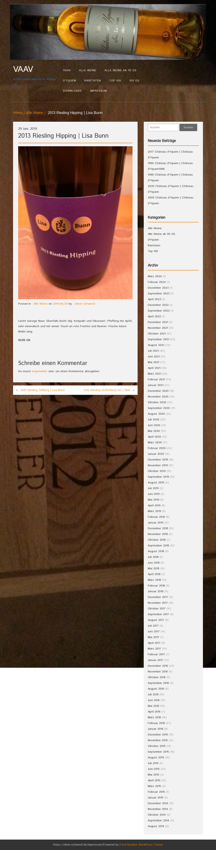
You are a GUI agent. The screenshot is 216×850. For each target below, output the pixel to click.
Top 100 (115, 81)
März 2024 (155, 276)
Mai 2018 (153, 568)
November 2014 (158, 809)
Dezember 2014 (158, 803)
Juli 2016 (153, 694)
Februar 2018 (156, 586)
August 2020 (156, 414)
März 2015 (154, 786)
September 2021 (158, 339)
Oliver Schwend (85, 304)
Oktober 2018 (157, 540)
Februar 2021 (156, 379)
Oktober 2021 (157, 334)
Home (17, 113)
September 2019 (158, 477)
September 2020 (159, 408)
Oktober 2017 (157, 609)
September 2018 (158, 546)
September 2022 (159, 311)
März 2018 (154, 580)
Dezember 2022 (158, 305)
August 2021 (156, 345)
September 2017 (158, 614)
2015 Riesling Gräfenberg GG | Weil (107, 390)
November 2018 (158, 534)
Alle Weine (87, 70)
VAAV (67, 70)
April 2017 (154, 643)
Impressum (98, 91)
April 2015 (154, 780)
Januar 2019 (155, 523)
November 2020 (158, 397)
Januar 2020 (156, 454)
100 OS (134, 81)
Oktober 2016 (157, 677)
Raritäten (92, 81)
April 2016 (154, 712)
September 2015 (158, 752)
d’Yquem (69, 81)
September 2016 (158, 683)
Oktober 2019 (157, 471)
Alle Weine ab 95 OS (121, 70)
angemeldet (39, 371)
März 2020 (155, 442)
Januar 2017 (155, 660)
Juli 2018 (153, 557)
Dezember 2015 (158, 735)
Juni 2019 (154, 494)
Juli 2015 (153, 763)
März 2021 (154, 374)
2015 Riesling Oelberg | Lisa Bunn (43, 390)
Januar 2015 (155, 798)
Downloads (72, 91)
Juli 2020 (153, 420)
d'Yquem (153, 240)
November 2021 (158, 328)
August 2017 (156, 620)
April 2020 (154, 437)
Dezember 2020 (158, 391)
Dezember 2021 (158, 322)
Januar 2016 (155, 729)
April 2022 (154, 316)
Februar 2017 (156, 654)
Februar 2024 (157, 282)
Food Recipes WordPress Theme (141, 845)
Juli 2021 (153, 351)
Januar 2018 (155, 591)
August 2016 (156, 689)
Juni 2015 (154, 769)
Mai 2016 (153, 706)
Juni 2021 (154, 357)
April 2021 (154, 368)
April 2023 (154, 299)
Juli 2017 (153, 626)
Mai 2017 (153, 637)
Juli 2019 (153, 488)
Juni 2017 (154, 631)
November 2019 (158, 465)
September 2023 (159, 294)
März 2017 (154, 649)
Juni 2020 (154, 425)
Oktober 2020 (157, 402)
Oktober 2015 (157, 746)
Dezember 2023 (158, 288)
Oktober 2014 (157, 815)
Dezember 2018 (158, 528)
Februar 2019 (156, 517)
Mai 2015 (153, 775)
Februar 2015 (156, 792)
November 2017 (158, 603)
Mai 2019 (153, 500)
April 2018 (154, 574)
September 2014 (158, 820)
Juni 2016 (154, 700)
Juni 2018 (154, 563)
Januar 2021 (155, 385)
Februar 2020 (157, 448)
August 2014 (156, 826)
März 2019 (154, 511)
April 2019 (154, 505)
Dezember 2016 (158, 666)
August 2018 (156, 551)
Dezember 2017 (158, 597)
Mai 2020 (154, 431)
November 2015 (158, 740)
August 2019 (156, 483)
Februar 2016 (156, 723)
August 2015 (156, 757)
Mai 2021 (153, 362)
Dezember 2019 (158, 460)
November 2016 (158, 672)
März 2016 (154, 717)
